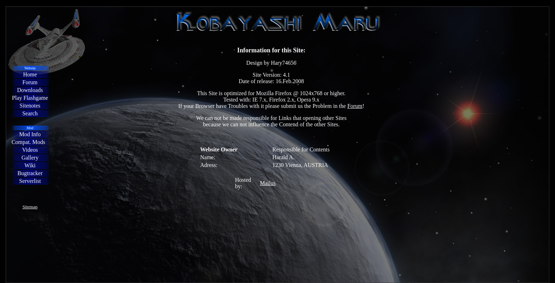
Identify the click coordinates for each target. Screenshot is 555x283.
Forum (354, 106)
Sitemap (30, 206)
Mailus (267, 183)
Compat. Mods (28, 142)
